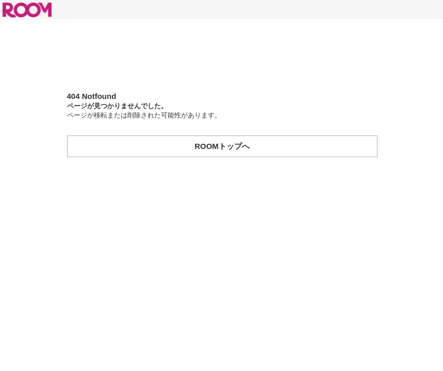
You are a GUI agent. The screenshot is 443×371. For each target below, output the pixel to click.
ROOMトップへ (222, 146)
